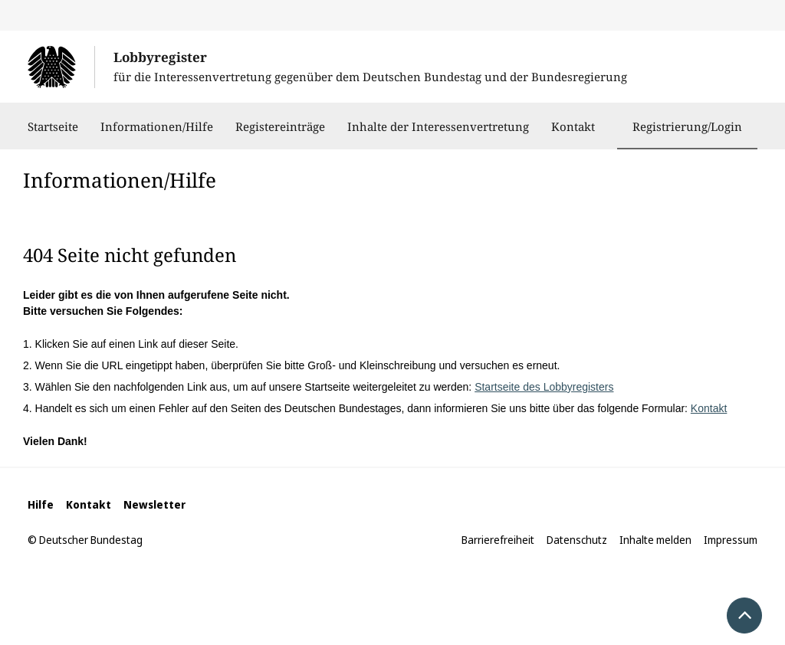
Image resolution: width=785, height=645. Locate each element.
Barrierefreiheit (497, 539)
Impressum (730, 539)
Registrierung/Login (687, 126)
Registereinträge (280, 134)
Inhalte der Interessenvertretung (438, 134)
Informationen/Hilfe (156, 134)
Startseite (53, 134)
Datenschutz (577, 539)
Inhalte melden (655, 539)
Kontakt (573, 134)
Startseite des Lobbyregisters (544, 387)
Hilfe (41, 504)
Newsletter (154, 504)
